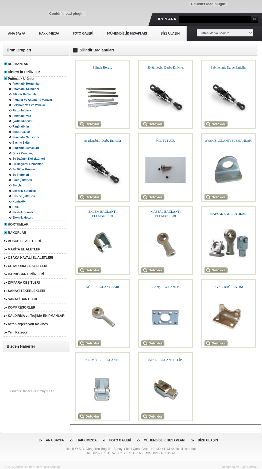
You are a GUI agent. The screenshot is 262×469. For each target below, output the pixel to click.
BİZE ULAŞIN (208, 440)
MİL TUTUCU (165, 140)
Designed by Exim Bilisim (239, 466)
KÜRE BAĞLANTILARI (102, 287)
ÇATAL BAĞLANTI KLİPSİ (165, 360)
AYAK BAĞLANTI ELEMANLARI (229, 140)
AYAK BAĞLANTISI (228, 287)
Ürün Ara (166, 19)
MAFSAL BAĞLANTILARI (229, 214)
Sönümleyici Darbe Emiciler (165, 67)
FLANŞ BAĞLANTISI (166, 287)
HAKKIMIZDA (86, 440)
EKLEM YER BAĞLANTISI (102, 360)
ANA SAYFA (55, 440)
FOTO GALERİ (120, 440)
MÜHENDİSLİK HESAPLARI (164, 440)
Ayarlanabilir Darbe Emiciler (102, 140)
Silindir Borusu (103, 67)
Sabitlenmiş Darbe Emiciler (228, 67)
